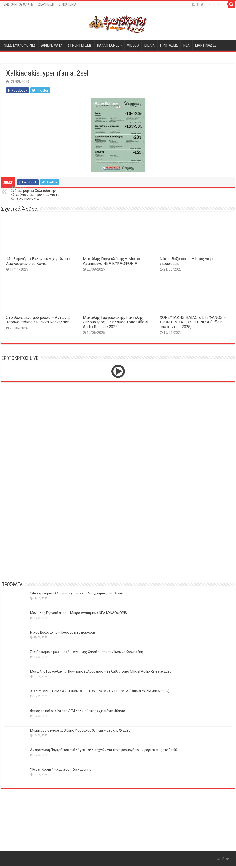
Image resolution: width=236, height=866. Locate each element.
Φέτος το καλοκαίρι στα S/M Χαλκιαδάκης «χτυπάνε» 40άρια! (78, 711)
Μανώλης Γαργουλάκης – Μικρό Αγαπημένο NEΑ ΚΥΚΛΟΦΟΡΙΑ (111, 261)
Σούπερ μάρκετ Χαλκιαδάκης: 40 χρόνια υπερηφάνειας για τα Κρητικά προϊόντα (35, 193)
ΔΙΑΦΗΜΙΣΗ (46, 4)
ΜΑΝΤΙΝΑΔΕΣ (205, 45)
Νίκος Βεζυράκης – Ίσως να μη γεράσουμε (63, 632)
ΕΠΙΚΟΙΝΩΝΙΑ (67, 4)
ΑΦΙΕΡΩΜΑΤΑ (51, 45)
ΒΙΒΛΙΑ (149, 45)
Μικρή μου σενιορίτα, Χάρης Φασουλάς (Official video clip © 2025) (81, 730)
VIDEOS (133, 45)
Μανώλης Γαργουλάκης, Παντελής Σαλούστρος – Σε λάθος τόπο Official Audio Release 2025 (115, 322)
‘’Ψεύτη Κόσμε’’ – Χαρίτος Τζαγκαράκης (60, 769)
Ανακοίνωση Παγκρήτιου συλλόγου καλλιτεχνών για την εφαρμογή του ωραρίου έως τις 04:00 (103, 750)
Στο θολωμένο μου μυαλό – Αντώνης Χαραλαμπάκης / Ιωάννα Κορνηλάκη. (38, 319)
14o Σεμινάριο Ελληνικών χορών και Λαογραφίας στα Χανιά (38, 261)
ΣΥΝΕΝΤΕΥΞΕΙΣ (80, 45)
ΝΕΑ (186, 45)
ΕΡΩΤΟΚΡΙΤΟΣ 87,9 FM (19, 4)
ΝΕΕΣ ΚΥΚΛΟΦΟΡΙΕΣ (20, 45)
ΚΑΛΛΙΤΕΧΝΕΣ (108, 45)
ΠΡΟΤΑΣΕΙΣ (169, 45)
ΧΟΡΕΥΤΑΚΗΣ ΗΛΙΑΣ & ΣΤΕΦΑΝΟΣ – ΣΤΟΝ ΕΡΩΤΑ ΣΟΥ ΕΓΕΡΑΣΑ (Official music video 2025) (193, 322)
